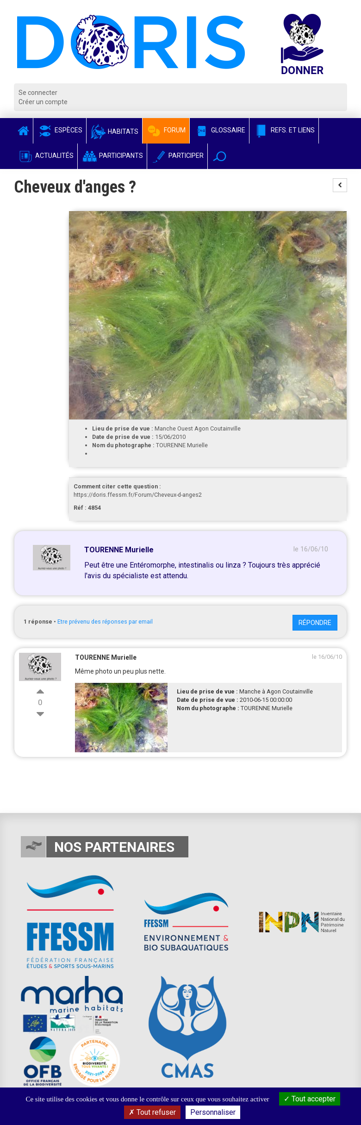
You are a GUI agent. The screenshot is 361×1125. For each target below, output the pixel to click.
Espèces (59, 130)
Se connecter (38, 92)
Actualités (46, 155)
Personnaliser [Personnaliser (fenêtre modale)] (213, 1112)
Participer (177, 155)
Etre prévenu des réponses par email (105, 621)
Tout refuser (152, 1112)
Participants (112, 155)
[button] (219, 156)
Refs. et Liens (284, 130)
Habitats (114, 131)
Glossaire (219, 130)
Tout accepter (310, 1098)
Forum (166, 130)
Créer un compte (43, 102)
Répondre (315, 622)
